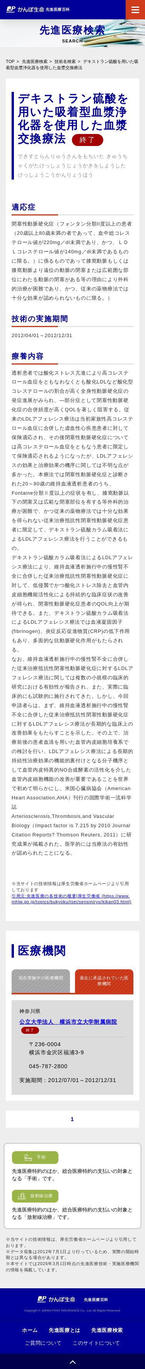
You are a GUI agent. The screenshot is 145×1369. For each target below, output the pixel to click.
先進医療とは (64, 1330)
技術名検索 (65, 61)
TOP (10, 61)
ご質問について (43, 1343)
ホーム (30, 1330)
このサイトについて (96, 1343)
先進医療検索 (35, 61)
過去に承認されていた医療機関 (104, 980)
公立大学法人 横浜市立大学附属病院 (68, 1022)
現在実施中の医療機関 (41, 977)
